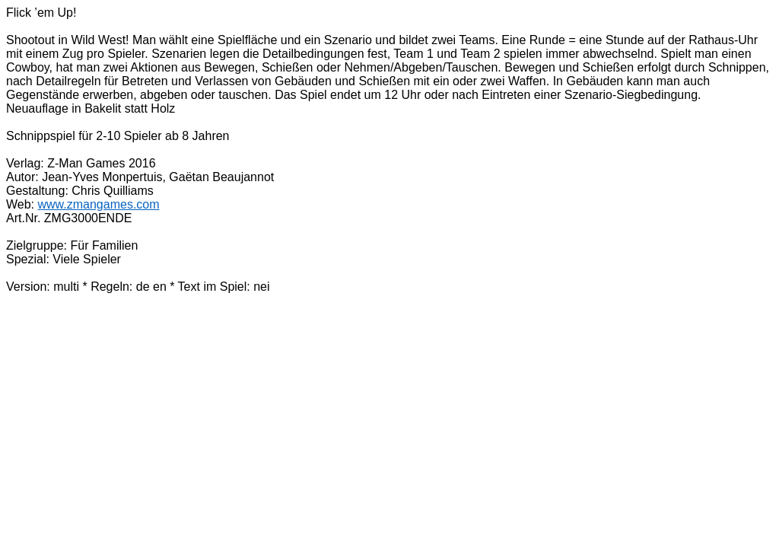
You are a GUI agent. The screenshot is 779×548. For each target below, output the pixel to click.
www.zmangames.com (99, 204)
